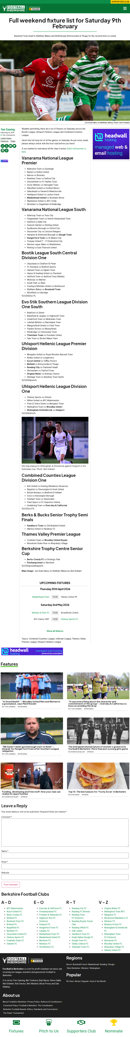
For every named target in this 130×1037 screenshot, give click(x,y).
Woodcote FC (110, 940)
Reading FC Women (81, 911)
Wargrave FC (110, 915)
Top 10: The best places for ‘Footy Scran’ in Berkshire (97, 791)
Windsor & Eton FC (40, 612)
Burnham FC (12, 931)
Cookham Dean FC (15, 940)
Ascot (69, 964)
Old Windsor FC (46, 947)
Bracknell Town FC (15, 921)
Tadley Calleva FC (80, 943)
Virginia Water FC (112, 908)
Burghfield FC (13, 927)
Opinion (90, 752)
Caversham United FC (17, 934)
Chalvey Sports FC (69, 619)
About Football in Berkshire (14, 1002)
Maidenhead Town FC (49, 934)
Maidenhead (93, 964)
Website (5, 873)
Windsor (85, 968)
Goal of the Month (98, 981)
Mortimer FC (45, 940)
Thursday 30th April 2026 (55, 589)
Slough (111, 964)
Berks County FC (14, 915)
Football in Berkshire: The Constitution (35, 1005)
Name (4, 851)
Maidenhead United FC (49, 937)
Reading (103, 964)
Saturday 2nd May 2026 (55, 604)
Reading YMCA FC (80, 927)
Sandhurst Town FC (81, 934)
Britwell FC (12, 924)
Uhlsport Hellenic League (49, 642)
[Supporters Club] (81, 1022)
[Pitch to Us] (48, 1022)
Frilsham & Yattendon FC (50, 915)
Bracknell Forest (80, 964)
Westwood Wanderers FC (116, 918)
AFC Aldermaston (15, 908)
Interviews (22, 706)
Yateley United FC (112, 950)
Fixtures (16, 1031)
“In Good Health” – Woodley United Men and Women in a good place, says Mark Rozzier (31, 702)
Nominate (114, 1031)
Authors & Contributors (51, 1002)
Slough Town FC (79, 940)
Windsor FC (109, 921)
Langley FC (44, 931)
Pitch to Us (49, 1031)
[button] (3, 146)
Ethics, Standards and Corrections (42, 1009)
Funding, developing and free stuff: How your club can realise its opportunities (31, 792)
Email (4, 862)
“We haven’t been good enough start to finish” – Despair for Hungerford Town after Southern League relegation (30, 748)
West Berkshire (73, 968)
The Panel (7, 1013)
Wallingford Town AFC (114, 911)
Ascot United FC (14, 911)
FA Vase (70, 981)
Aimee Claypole (82, 981)
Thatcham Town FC (80, 947)
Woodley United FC (113, 943)
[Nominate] (113, 1022)
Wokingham (95, 968)
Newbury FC (45, 943)
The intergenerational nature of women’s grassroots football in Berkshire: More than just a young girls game (98, 747)
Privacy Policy (34, 1002)
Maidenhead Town (40, 597)
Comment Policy (10, 1005)
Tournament (18, 1013)
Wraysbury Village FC (114, 947)
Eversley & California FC (50, 908)
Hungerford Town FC (48, 927)
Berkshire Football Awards (14, 1009)
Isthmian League (63, 638)
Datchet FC (12, 943)
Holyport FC (44, 924)
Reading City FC (79, 908)
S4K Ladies (77, 931)
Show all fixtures (55, 631)
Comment (6, 817)
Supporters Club (81, 1031)
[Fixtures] (16, 1022)
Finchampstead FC (48, 911)
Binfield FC (12, 918)
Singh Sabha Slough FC (82, 937)
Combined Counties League (42, 638)
